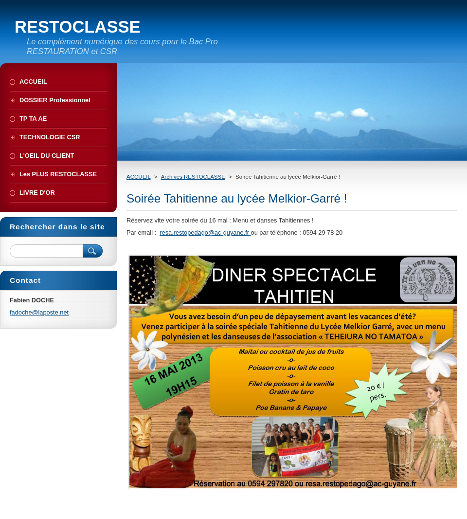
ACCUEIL (138, 177)
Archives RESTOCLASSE (193, 177)
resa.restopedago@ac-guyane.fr (205, 232)
